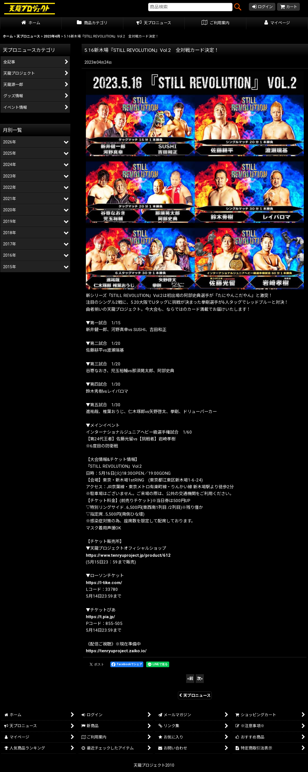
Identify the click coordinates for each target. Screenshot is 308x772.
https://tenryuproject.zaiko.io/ (116, 650)
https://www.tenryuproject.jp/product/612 (128, 555)
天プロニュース (195, 695)
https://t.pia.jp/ (100, 616)
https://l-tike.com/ (104, 582)
